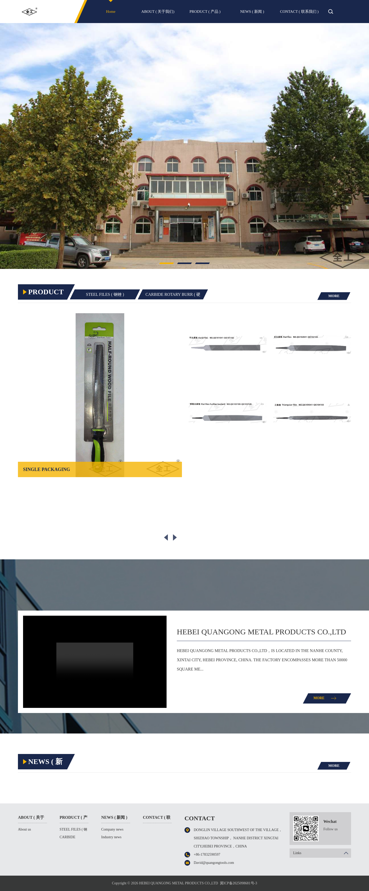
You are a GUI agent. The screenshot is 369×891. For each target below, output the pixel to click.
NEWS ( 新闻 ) (252, 11)
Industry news (111, 837)
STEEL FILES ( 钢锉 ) (107, 294)
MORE (333, 296)
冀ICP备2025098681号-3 (238, 883)
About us (24, 829)
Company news (112, 829)
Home (111, 11)
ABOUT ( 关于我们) (158, 11)
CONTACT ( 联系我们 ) (299, 11)
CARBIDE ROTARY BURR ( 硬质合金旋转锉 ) (178, 296)
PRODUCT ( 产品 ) (205, 11)
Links (322, 853)
